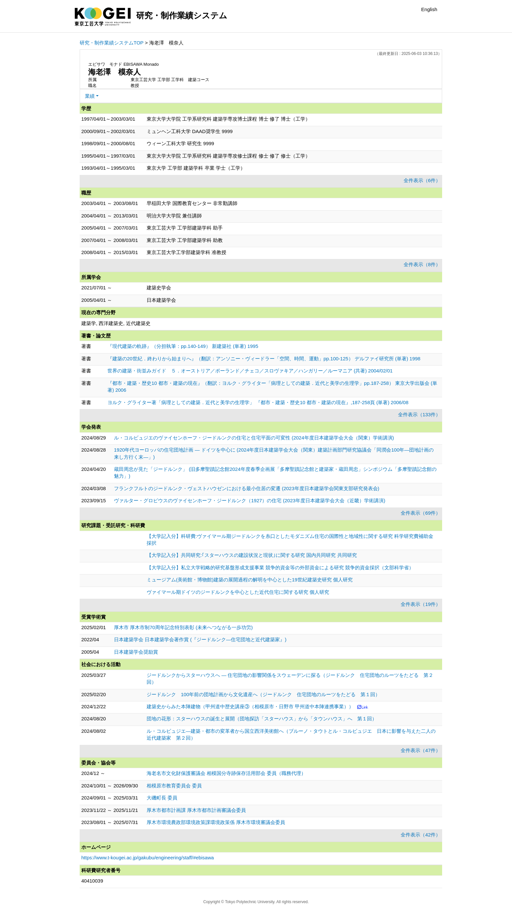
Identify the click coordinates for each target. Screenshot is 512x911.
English (429, 9)
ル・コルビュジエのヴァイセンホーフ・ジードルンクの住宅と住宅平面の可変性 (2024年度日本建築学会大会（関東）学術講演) (254, 437)
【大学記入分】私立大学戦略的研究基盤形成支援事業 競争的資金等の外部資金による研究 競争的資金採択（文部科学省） (280, 567)
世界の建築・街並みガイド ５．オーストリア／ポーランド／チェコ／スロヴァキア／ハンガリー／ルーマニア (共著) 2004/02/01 (249, 370)
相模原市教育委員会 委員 (174, 785)
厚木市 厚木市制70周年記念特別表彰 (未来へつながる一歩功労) (183, 627)
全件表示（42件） (420, 834)
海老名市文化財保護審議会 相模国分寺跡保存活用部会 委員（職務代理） (226, 773)
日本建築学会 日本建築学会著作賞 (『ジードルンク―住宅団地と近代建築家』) (200, 639)
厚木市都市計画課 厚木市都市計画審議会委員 (196, 810)
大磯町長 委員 (162, 797)
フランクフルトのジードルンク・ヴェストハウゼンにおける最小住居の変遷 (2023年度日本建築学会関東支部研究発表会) (246, 488)
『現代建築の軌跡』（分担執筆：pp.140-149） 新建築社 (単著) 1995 (182, 346)
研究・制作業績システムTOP (112, 42)
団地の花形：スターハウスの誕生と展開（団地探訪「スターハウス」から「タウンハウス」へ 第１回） (262, 718)
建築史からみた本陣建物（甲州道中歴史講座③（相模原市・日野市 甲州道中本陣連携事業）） (250, 706)
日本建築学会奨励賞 (136, 652)
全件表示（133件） (419, 414)
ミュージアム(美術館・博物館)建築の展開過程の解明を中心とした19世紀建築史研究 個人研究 (250, 579)
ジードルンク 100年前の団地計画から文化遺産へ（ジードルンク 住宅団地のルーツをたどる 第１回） (263, 694)
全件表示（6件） (422, 180)
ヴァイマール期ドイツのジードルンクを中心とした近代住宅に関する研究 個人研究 (238, 592)
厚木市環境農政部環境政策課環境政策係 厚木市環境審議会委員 (216, 822)
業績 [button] (90, 96)
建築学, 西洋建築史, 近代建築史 (116, 323)
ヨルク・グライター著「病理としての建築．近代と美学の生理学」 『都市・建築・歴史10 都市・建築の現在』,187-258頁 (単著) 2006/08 (257, 402)
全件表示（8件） (422, 264)
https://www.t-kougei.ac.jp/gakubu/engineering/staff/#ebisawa (147, 857)
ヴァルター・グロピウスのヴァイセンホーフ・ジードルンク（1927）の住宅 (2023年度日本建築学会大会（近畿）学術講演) (249, 500)
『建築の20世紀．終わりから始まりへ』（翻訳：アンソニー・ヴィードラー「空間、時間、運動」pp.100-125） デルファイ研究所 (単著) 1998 (263, 358)
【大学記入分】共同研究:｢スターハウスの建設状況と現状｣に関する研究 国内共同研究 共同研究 (252, 555)
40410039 (92, 881)
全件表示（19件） (420, 604)
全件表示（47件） (420, 750)
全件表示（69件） (420, 513)
